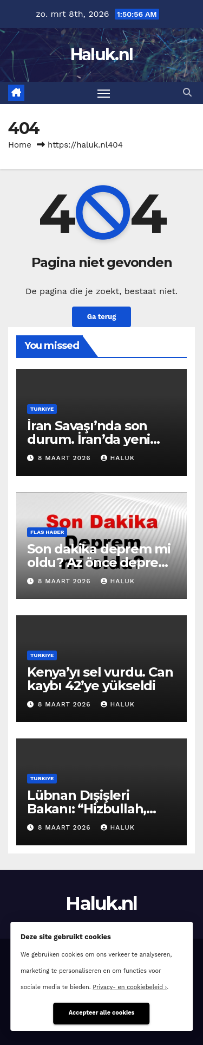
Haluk (117, 458)
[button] (187, 92)
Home (19, 145)
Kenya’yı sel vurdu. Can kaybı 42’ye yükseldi (100, 678)
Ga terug (101, 317)
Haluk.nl (101, 54)
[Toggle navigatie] (104, 93)
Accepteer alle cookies (102, 1012)
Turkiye (42, 409)
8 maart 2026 (66, 458)
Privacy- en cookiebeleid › (130, 987)
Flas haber (47, 532)
